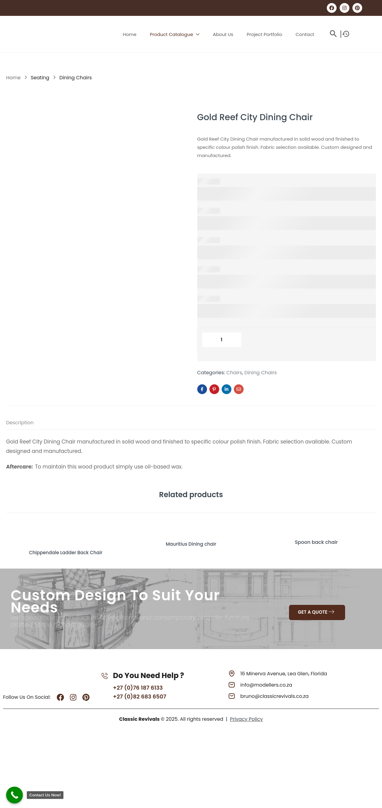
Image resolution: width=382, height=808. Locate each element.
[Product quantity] (221, 339)
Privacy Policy (246, 718)
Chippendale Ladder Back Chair (66, 550)
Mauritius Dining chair (191, 542)
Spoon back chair (316, 542)
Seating (40, 77)
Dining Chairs (75, 77)
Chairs (234, 373)
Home (13, 77)
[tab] (26, 423)
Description (20, 422)
